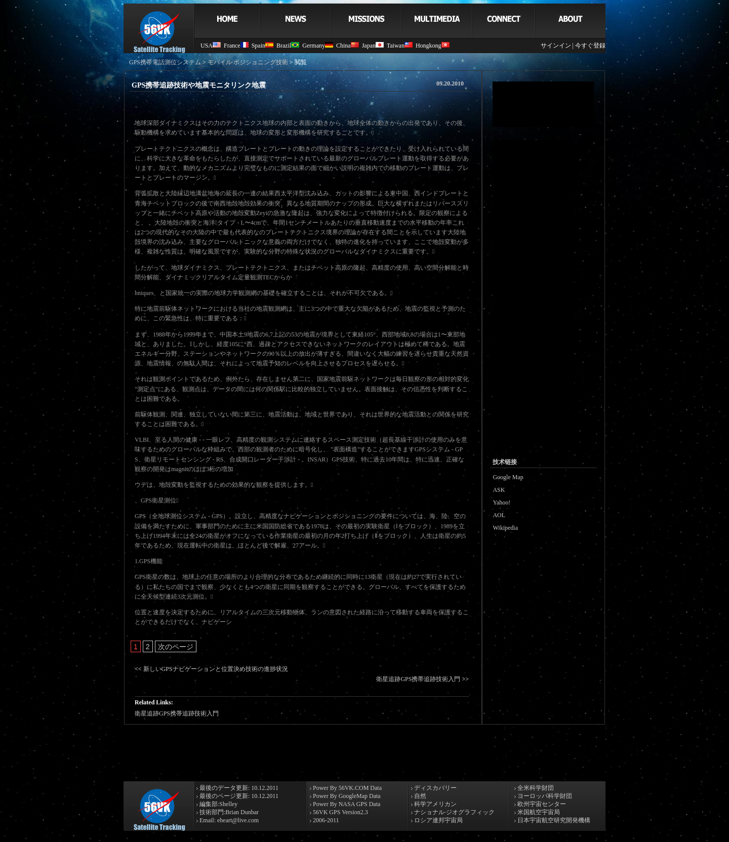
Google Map (508, 477)
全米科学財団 (535, 787)
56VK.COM (354, 787)
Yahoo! (501, 502)
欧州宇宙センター (541, 804)
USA (210, 45)
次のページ (175, 647)
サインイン (556, 45)
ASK (499, 489)
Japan (373, 45)
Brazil (287, 45)
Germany (317, 45)
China (347, 45)
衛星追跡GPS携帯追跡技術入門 (418, 679)
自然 (419, 795)
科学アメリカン (435, 804)
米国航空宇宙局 (538, 812)
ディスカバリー (435, 787)
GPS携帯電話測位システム (165, 62)
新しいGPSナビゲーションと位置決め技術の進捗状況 (215, 668)
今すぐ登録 (590, 45)
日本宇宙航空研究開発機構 (553, 820)
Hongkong (433, 45)
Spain (262, 45)
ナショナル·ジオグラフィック (454, 812)
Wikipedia (505, 527)
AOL (499, 515)
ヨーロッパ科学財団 (544, 795)
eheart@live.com (238, 820)
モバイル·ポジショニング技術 (248, 62)
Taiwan (400, 45)
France (236, 45)
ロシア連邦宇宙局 (438, 820)
